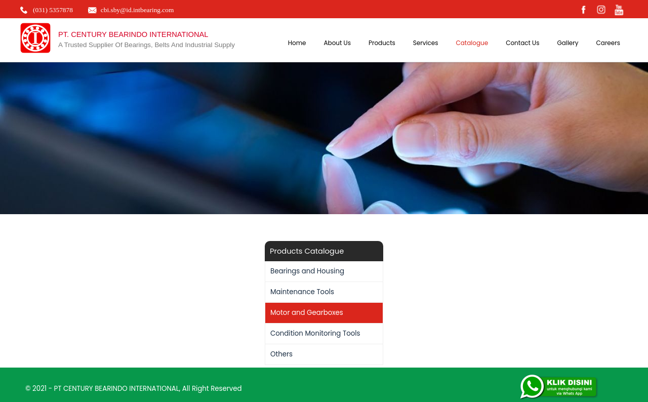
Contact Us (522, 42)
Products (382, 42)
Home (297, 42)
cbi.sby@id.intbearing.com (137, 10)
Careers (608, 42)
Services (425, 42)
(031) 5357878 (53, 10)
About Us (337, 42)
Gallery (567, 42)
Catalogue (472, 42)
